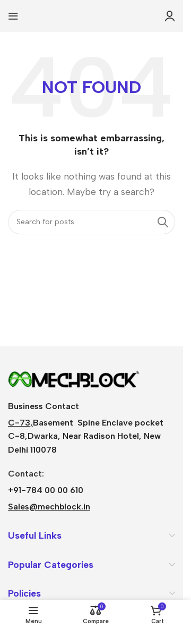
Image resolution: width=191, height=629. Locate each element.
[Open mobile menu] (13, 16)
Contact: (26, 474)
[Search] (91, 222)
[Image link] (74, 377)
